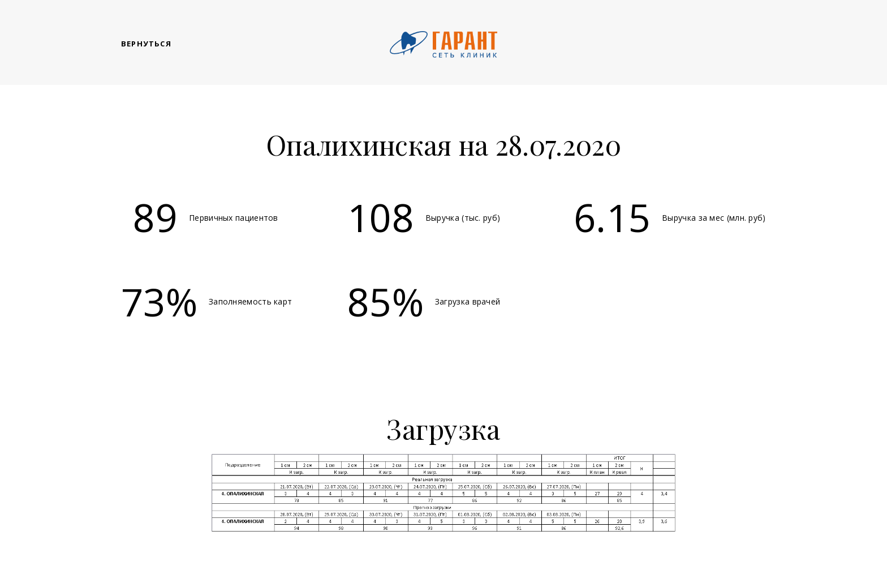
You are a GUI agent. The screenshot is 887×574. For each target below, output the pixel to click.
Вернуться (146, 43)
